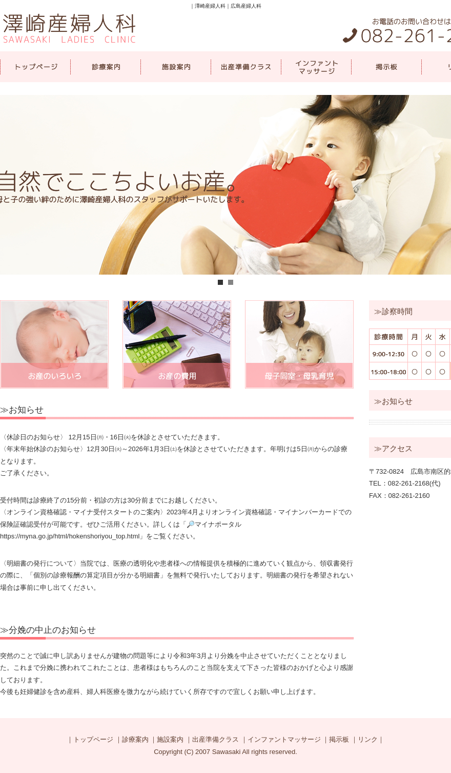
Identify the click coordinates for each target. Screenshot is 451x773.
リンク (368, 739)
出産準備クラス (246, 66)
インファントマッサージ (316, 66)
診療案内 (105, 66)
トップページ (35, 66)
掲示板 (386, 66)
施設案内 (175, 66)
